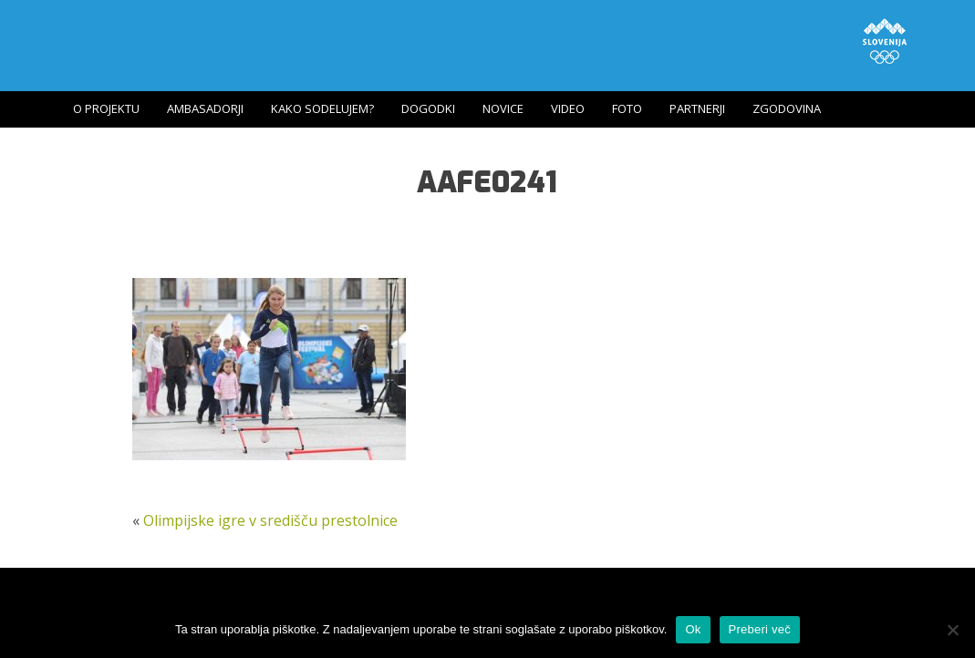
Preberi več (760, 629)
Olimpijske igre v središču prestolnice (270, 520)
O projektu (106, 108)
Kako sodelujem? (322, 108)
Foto (627, 108)
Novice (503, 108)
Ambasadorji (205, 108)
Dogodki (428, 108)
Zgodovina (786, 108)
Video (568, 108)
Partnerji (697, 108)
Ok (692, 629)
